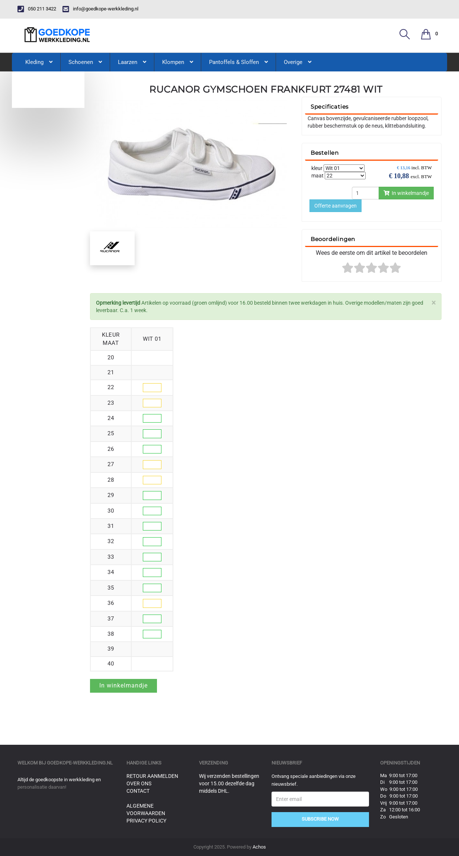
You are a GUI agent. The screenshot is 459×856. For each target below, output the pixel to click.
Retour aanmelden (152, 776)
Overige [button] (297, 62)
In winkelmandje (406, 193)
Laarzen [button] (132, 62)
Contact (138, 791)
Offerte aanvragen (335, 206)
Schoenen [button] (85, 62)
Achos (259, 847)
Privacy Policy (146, 821)
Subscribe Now (320, 819)
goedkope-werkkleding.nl (80, 763)
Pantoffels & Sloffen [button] (238, 62)
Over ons (138, 783)
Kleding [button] (38, 62)
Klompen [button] (177, 62)
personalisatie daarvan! (41, 787)
